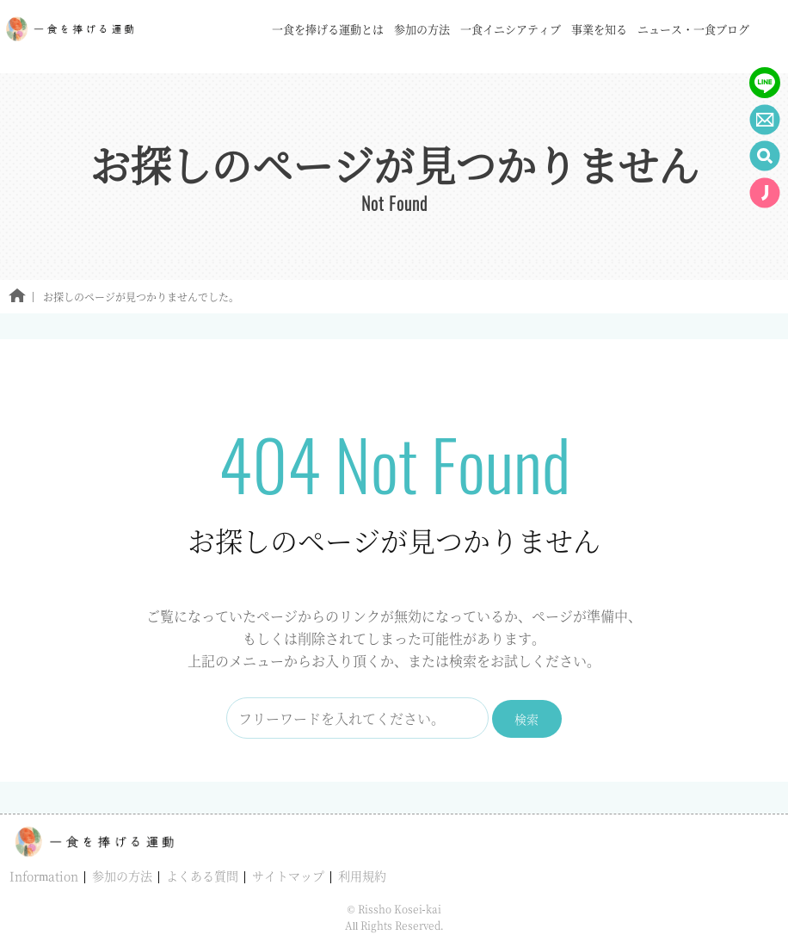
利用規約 (362, 875)
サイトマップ (288, 875)
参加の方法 (122, 875)
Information (43, 875)
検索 (526, 718)
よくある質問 (202, 875)
